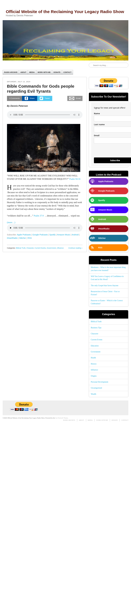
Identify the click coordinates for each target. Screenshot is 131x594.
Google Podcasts (40, 235)
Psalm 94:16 (74, 179)
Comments (14, 98)
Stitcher (22, 238)
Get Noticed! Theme (61, 418)
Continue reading (75, 248)
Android (75, 235)
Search (91, 65)
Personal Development (99, 382)
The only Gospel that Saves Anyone (104, 285)
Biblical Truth (21, 248)
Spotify (52, 235)
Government (51, 248)
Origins (94, 376)
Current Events (40, 248)
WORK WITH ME (44, 72)
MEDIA (32, 72)
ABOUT (23, 72)
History (94, 364)
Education (95, 346)
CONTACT (67, 72)
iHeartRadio (12, 238)
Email (96, 135)
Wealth (93, 394)
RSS (30, 238)
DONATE (57, 72)
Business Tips (96, 328)
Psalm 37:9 (39, 216)
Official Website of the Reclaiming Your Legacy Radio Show (65, 11)
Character (30, 248)
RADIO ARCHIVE (11, 72)
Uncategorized (96, 388)
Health (93, 358)
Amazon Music (63, 235)
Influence (60, 248)
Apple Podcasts (24, 235)
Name (97, 113)
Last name (99, 124)
